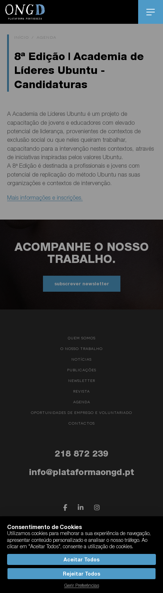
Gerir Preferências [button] (81, 585)
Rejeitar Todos (81, 574)
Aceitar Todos (81, 559)
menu (150, 12)
